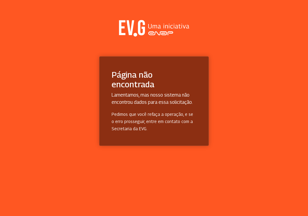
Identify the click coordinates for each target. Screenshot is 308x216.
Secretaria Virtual (154, 28)
